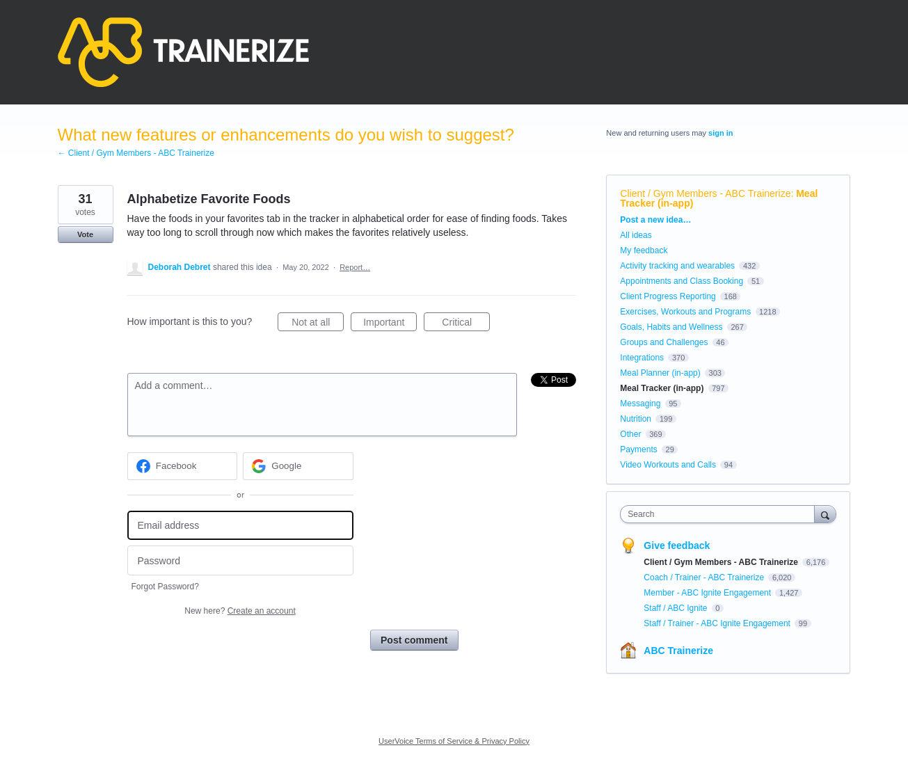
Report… (355, 267)
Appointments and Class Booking (681, 281)
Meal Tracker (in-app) (661, 388)
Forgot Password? (165, 586)
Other (630, 434)
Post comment (414, 640)
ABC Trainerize (678, 650)
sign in (720, 133)
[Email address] (240, 526)
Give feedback (677, 545)
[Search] (825, 514)
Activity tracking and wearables (677, 266)
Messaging (640, 403)
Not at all (318, 324)
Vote (85, 234)
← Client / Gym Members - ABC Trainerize (136, 153)
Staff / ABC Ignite (677, 608)
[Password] (240, 560)
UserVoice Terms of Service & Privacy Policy (454, 741)
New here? (239, 611)
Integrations (642, 357)
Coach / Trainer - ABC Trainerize (705, 577)
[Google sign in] (298, 466)
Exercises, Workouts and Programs (686, 312)
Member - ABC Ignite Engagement (708, 593)
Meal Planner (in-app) (660, 373)
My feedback (643, 250)
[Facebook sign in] (182, 466)
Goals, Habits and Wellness (671, 327)
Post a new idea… (655, 220)
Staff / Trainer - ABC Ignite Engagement (718, 623)
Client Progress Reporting (667, 296)
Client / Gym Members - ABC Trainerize (705, 193)
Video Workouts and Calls (668, 465)
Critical (466, 324)
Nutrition (635, 419)
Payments (638, 449)
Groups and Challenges (664, 342)
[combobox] (720, 514)
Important (390, 324)
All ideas (635, 235)
